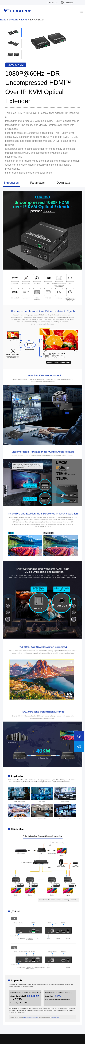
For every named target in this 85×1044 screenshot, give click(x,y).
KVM (24, 19)
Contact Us (52, 2)
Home (3, 19)
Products (13, 19)
